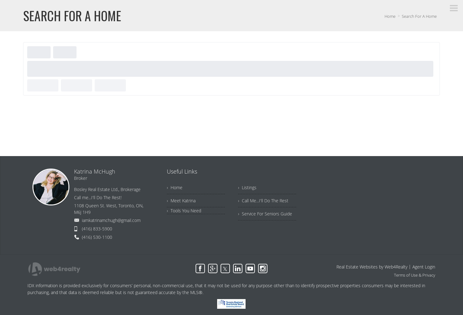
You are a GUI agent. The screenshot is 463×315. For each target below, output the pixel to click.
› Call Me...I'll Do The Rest (263, 201)
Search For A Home (419, 16)
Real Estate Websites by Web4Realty (371, 267)
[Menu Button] (453, 8)
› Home (174, 187)
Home (390, 16)
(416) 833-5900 (97, 229)
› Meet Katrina (181, 201)
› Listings (247, 187)
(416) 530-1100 (97, 237)
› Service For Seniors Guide (265, 214)
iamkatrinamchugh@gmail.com (111, 220)
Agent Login (423, 267)
